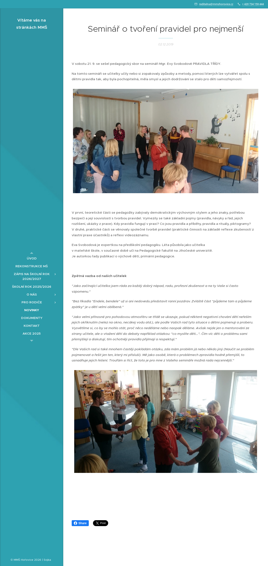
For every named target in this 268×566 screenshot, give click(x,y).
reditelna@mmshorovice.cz (216, 4)
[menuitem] (31, 258)
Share (80, 523)
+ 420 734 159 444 (253, 4)
